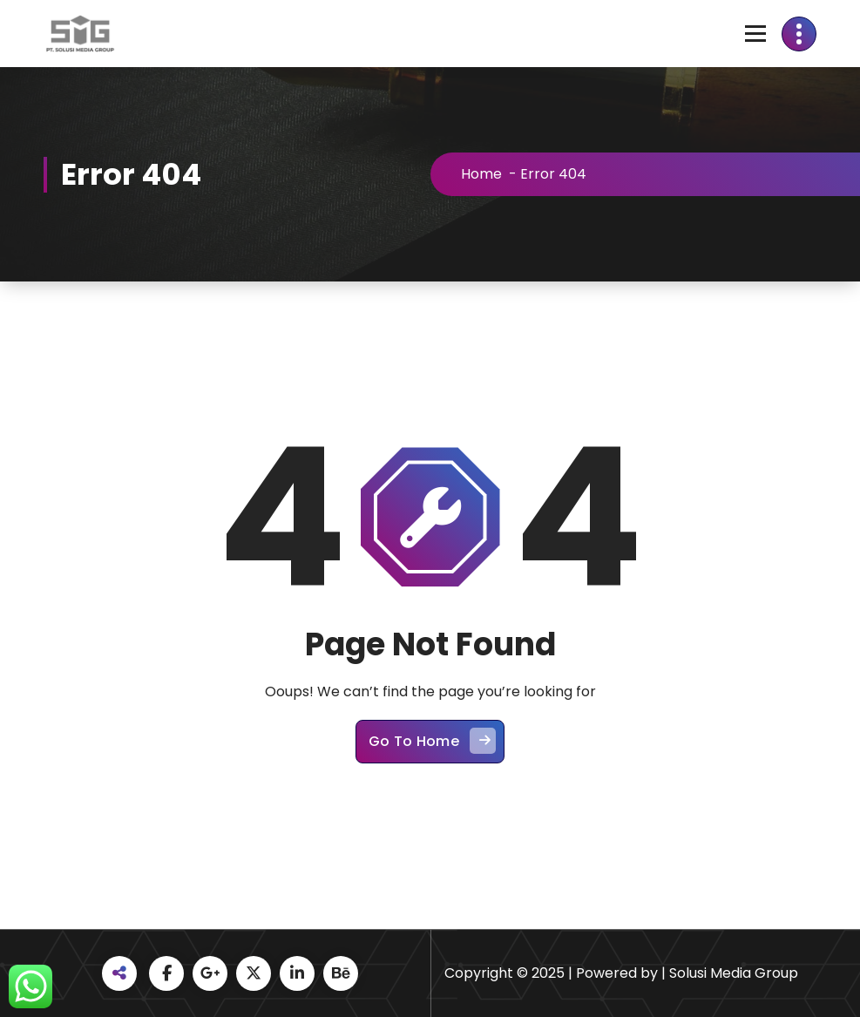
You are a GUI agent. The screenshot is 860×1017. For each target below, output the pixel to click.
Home (484, 174)
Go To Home (432, 744)
